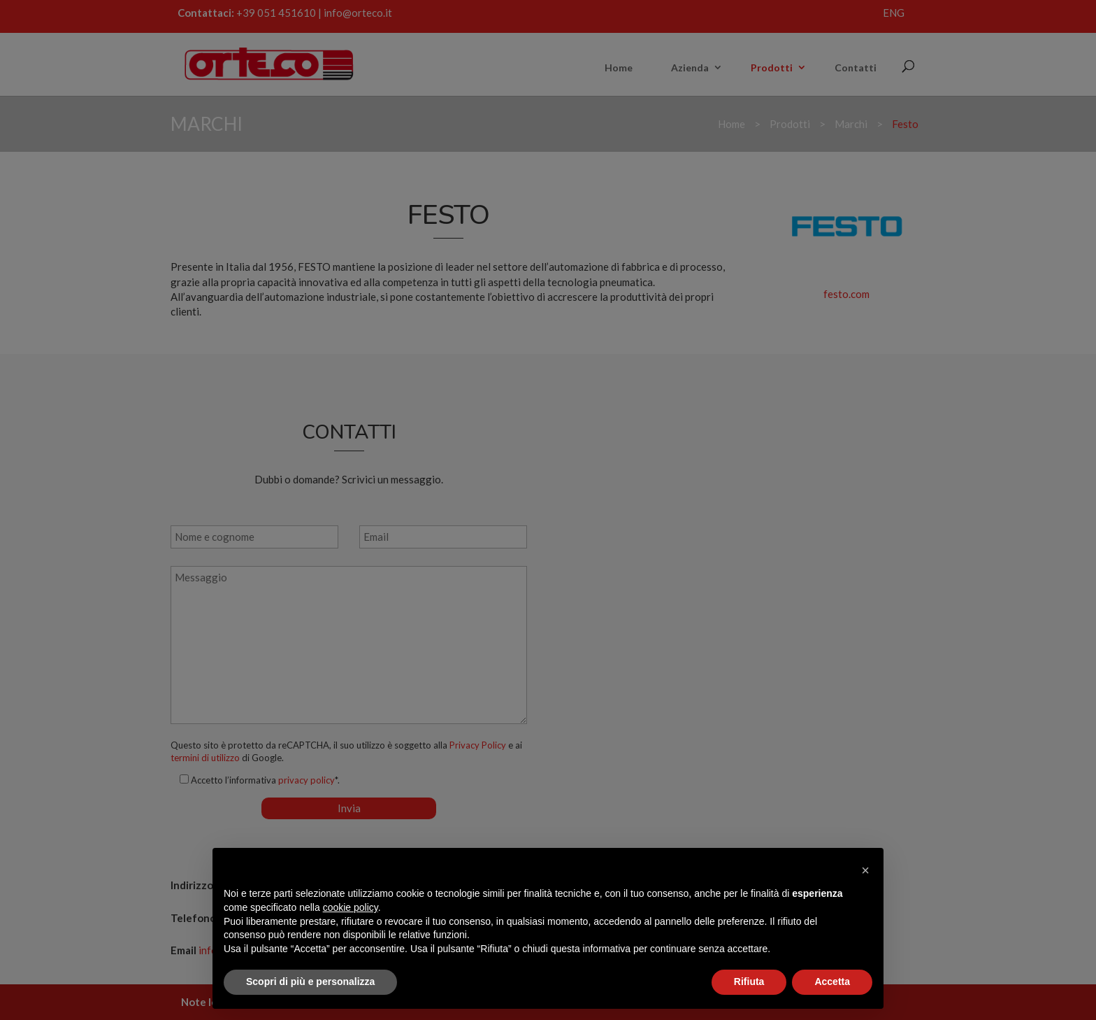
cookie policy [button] (350, 907)
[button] (865, 870)
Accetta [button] (832, 981)
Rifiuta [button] (749, 981)
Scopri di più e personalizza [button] (310, 981)
